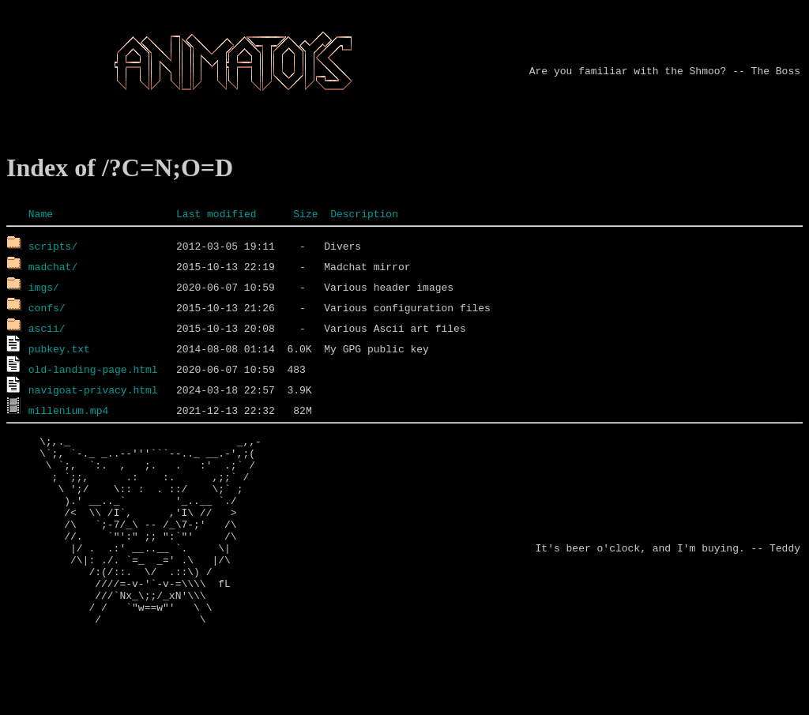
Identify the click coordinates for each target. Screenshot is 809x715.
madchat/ (52, 266)
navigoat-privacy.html (93, 389)
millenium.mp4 (68, 410)
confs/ (47, 307)
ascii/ (47, 328)
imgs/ (43, 287)
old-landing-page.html (93, 369)
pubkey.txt (59, 348)
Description (364, 213)
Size (305, 213)
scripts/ (52, 246)
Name (40, 213)
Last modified (216, 213)
